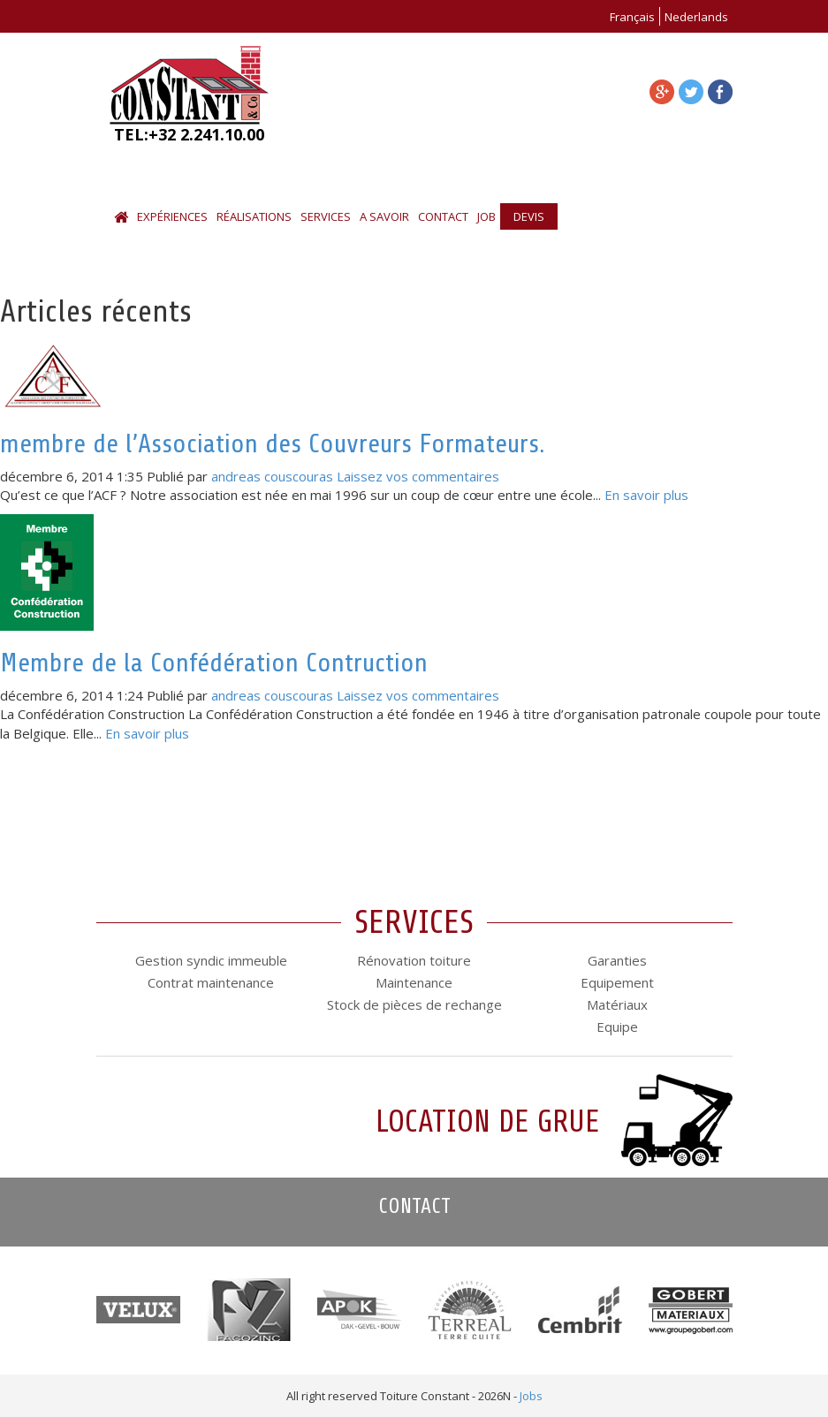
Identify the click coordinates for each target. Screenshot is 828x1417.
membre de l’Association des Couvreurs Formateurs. (272, 443)
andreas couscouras (272, 476)
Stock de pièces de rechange (414, 1004)
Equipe (617, 1026)
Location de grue (488, 1121)
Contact (443, 216)
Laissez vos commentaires (418, 476)
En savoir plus (646, 495)
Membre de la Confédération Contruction (214, 663)
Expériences (172, 216)
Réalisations (254, 216)
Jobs (531, 1396)
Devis (528, 216)
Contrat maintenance (211, 982)
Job (486, 216)
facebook (720, 92)
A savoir (384, 216)
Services (325, 216)
